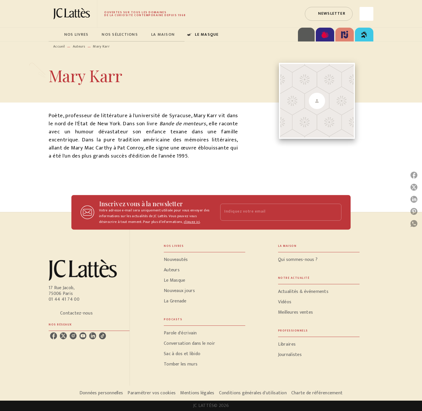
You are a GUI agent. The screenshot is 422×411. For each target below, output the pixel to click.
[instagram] (73, 336)
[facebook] (53, 336)
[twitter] (63, 336)
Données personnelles (101, 393)
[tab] (55, 34)
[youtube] (83, 336)
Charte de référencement (317, 393)
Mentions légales (197, 393)
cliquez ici (192, 222)
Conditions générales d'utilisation (253, 393)
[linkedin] (93, 336)
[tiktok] (102, 336)
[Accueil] (73, 13)
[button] (329, 14)
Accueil (59, 46)
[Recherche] (366, 14)
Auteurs (79, 46)
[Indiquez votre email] (273, 212)
